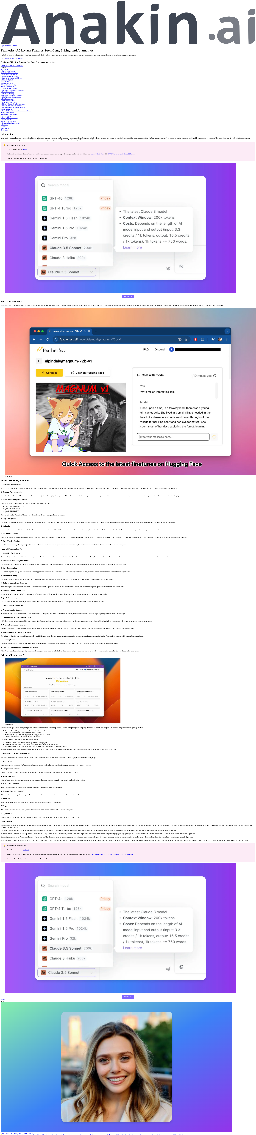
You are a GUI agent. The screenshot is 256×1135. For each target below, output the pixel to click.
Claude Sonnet (100, 154)
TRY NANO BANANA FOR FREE (12, 66)
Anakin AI (26, 149)
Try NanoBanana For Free (9, 45)
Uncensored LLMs (117, 154)
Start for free (128, 296)
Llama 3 (93, 154)
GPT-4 (110, 154)
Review (3, 999)
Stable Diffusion (129, 154)
